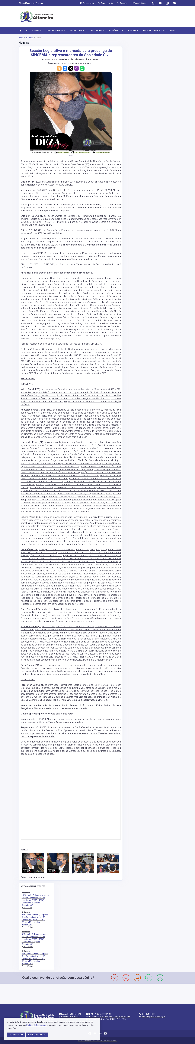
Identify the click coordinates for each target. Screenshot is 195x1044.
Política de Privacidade (36, 1025)
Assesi (88, 1040)
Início (21, 38)
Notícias (29, 38)
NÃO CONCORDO (37, 1034)
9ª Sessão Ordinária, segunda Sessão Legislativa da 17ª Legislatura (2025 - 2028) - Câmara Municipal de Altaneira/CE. (35, 920)
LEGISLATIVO (77, 30)
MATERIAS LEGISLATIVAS (154, 31)
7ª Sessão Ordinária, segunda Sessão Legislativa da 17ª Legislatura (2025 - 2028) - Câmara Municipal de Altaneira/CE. (35, 958)
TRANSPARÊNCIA (97, 31)
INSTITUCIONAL (33, 30)
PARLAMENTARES (56, 30)
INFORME (133, 30)
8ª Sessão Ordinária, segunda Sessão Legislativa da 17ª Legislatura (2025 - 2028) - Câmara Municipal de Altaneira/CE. (35, 939)
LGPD (172, 31)
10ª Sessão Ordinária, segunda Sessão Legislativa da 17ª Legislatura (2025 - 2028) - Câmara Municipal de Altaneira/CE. (35, 900)
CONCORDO (16, 1034)
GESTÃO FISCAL (116, 31)
